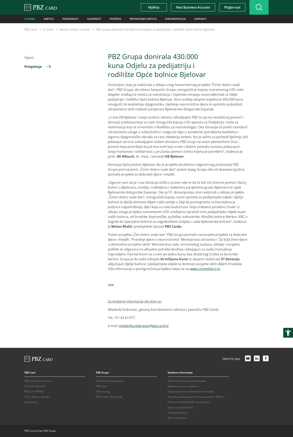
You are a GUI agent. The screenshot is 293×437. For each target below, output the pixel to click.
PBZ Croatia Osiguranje (109, 397)
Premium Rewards (34, 386)
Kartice (49, 19)
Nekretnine (30, 402)
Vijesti (29, 57)
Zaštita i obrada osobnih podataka (187, 381)
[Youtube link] (248, 359)
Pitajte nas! (232, 7)
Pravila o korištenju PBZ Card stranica (189, 402)
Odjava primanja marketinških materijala (191, 391)
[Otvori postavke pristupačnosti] (288, 333)
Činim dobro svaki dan (36, 397)
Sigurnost (94, 19)
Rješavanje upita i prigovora (183, 386)
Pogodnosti (70, 19)
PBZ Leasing (103, 391)
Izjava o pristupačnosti (180, 407)
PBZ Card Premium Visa (37, 381)
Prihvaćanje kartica (143, 19)
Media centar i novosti (75, 29)
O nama (29, 19)
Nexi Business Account (193, 7)
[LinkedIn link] (257, 359)
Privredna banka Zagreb (109, 381)
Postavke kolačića (178, 412)
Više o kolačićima (177, 418)
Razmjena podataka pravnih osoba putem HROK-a (196, 397)
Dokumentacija (175, 19)
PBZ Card (30, 29)
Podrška (115, 19)
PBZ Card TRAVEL (34, 391)
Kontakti (200, 19)
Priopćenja (33, 66)
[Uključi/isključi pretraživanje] (259, 7)
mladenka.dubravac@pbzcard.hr (144, 326)
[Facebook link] (266, 359)
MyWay (153, 7)
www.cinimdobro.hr (205, 269)
